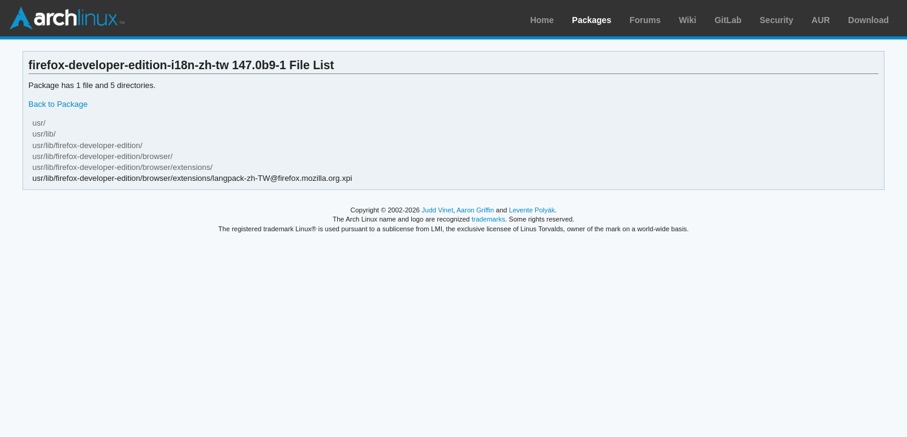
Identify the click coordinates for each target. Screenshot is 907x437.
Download (868, 20)
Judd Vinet (437, 210)
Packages (592, 20)
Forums (644, 20)
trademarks (488, 219)
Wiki (688, 20)
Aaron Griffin (475, 210)
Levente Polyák (532, 210)
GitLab (727, 20)
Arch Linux (67, 18)
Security (776, 20)
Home (542, 20)
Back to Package (58, 104)
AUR (821, 20)
